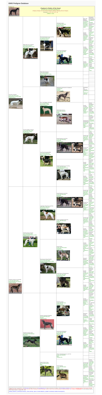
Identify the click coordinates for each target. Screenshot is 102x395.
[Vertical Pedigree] (48, 10)
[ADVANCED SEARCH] (21, 391)
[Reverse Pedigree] (64, 10)
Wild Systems (26, 388)
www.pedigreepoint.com (42, 388)
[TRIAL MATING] (30, 391)
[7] (55, 12)
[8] (57, 12)
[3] (49, 12)
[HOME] (10, 391)
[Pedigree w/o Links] (41, 10)
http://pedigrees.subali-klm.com (65, 388)
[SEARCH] (14, 391)
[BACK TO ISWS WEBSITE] (39, 391)
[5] (52, 12)
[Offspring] (58, 10)
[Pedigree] (35, 10)
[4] (50, 12)
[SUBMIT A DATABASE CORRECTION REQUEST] (55, 391)
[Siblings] (54, 10)
